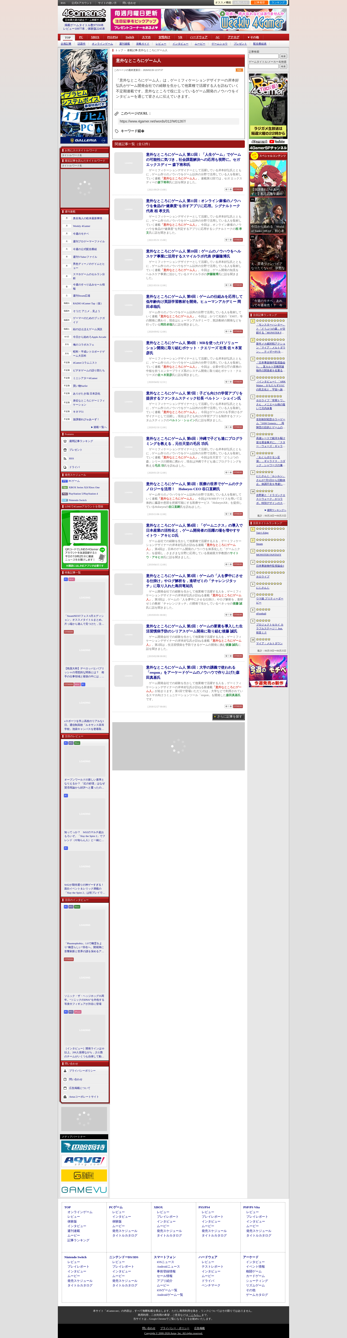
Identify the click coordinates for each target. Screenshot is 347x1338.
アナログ (233, 37)
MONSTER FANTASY (268, 554)
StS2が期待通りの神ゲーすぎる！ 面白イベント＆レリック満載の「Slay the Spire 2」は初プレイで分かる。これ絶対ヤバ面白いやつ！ (84, 889)
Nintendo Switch (78, 500)
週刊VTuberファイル (85, 256)
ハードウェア (198, 37)
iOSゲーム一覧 (167, 1290)
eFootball (261, 613)
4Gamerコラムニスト (85, 362)
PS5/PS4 (112, 37)
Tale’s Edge (262, 532)
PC (81, 37)
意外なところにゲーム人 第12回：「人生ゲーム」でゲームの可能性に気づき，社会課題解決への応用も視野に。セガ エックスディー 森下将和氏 (193, 160)
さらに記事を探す (229, 716)
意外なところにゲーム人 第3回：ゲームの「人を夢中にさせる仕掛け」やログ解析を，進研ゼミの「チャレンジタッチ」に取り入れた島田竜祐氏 (194, 581)
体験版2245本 (96, 28)
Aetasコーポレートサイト (84, 1096)
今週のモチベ (81, 233)
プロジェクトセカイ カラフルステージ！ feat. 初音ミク (269, 628)
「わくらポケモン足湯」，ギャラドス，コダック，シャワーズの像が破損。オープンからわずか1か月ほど (270, 461)
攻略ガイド (142, 43)
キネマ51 (78, 411)
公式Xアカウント (82, 2)
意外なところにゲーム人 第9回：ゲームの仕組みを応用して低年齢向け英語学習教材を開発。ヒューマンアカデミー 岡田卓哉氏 (194, 302)
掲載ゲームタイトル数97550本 (84, 25)
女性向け (164, 37)
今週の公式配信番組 (85, 249)
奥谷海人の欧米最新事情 (87, 218)
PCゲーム (74, 480)
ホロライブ (262, 576)
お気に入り (241, 2)
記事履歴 (259, 2)
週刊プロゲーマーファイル (89, 241)
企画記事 (66, 43)
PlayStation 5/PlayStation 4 (83, 493)
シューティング (257, 1281)
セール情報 (165, 1276)
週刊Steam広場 (81, 295)
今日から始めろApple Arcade (89, 336)
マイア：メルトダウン (269, 643)
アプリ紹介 (165, 1281)
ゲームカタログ (257, 1295)
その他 (250, 1290)
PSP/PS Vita (251, 1207)
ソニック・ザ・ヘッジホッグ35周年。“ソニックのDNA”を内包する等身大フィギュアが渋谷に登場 (84, 999)
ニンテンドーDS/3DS (123, 1257)
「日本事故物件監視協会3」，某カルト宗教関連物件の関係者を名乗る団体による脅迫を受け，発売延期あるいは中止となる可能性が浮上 (270, 367)
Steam (259, 543)
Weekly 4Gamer (81, 225)
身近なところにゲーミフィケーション (89, 402)
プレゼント (240, 43)
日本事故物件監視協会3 (270, 565)
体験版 (72, 1221)
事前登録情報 (166, 1271)
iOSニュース (165, 1262)
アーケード (251, 1257)
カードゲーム (255, 1276)
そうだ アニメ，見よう (86, 311)
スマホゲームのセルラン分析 (89, 276)
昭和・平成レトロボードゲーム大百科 (89, 353)
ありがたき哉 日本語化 (86, 393)
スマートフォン (165, 1257)
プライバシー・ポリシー (174, 1328)
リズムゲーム (255, 1285)
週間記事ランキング (81, 441)
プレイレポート (168, 1216)
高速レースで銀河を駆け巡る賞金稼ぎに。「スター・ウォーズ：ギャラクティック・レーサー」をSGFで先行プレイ (270, 442)
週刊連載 (124, 43)
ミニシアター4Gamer (85, 378)
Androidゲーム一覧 (170, 1295)
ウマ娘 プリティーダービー (269, 600)
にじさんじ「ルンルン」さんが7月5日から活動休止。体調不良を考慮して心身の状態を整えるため (270, 480)
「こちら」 (194, 1314)
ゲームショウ (219, 43)
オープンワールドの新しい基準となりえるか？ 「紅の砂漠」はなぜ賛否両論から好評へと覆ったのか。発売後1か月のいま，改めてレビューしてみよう (84, 784)
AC (217, 37)
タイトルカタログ (124, 1235)
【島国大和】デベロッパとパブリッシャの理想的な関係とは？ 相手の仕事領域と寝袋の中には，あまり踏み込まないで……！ (84, 673)
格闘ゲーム (254, 1271)
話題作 (82, 43)
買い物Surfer (80, 385)
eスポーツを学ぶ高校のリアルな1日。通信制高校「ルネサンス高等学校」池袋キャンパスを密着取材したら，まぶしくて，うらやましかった (84, 725)
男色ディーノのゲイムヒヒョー (89, 265)
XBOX (95, 37)
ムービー (200, 43)
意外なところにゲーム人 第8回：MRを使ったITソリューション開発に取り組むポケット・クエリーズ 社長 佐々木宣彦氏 (194, 348)
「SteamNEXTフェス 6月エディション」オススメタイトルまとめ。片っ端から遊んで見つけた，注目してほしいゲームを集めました (84, 620)
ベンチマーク (211, 1285)
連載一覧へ (100, 427)
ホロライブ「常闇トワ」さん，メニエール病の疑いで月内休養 (270, 404)
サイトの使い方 (107, 2)
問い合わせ (129, 2)
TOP (68, 37)
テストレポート (213, 1266)
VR (180, 37)
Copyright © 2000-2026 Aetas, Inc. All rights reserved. (173, 1333)
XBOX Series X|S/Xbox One (84, 487)
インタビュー (180, 43)
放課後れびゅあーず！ (86, 419)
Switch (130, 37)
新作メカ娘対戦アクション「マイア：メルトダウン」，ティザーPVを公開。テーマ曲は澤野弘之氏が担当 (270, 348)
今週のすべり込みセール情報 (89, 286)
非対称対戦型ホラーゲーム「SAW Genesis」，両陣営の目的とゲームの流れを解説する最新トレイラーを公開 (270, 423)
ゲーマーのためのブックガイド (89, 320)
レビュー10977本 (74, 28)
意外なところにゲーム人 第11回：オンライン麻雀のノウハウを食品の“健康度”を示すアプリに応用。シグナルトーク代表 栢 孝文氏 (193, 206)
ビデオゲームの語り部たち (89, 370)
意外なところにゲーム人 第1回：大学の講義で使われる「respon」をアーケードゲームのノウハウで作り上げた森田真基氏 (193, 672)
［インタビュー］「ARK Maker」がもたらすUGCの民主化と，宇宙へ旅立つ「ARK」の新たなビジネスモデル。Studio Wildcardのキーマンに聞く (271, 386)
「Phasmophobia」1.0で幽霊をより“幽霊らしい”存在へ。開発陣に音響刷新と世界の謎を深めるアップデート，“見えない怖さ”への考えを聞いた (84, 947)
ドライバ (74, 467)
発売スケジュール (124, 1231)
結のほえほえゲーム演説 (87, 329)
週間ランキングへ (276, 510)
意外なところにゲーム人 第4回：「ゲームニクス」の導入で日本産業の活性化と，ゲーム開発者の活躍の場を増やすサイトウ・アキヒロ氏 (194, 530)
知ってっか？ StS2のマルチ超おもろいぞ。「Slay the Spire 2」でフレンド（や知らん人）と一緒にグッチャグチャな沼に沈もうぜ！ (84, 836)
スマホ (146, 37)
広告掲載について (79, 1088)
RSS (63, 2)
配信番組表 (260, 43)
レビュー (161, 43)
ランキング (278, 2)
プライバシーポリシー (82, 1070)
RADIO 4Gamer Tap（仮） (88, 303)
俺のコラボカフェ (83, 344)
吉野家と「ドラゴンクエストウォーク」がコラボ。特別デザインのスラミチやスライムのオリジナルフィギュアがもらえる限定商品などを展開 (270, 499)
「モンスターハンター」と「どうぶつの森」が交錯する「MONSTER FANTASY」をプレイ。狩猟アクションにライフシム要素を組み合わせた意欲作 (270, 329)
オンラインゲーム (102, 43)
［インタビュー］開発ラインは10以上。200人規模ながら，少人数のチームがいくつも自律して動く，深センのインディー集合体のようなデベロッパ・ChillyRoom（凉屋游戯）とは (84, 1053)
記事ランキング (78, 1240)
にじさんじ (262, 587)
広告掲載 (199, 1328)
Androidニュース (168, 1266)
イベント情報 (255, 1266)
